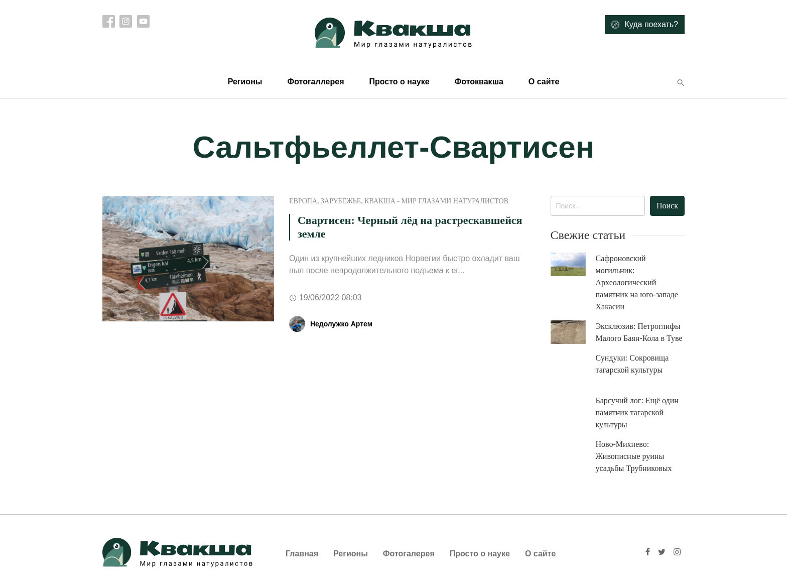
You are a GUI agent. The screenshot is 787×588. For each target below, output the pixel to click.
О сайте (544, 81)
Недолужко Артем (341, 324)
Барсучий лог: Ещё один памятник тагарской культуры (637, 412)
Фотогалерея (409, 553)
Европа (303, 201)
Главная (302, 553)
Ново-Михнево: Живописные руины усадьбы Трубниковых (634, 456)
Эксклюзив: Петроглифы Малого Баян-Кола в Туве (639, 332)
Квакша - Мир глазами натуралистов (436, 201)
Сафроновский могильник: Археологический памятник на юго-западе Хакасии (637, 282)
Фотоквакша (479, 81)
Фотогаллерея (315, 81)
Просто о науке (399, 81)
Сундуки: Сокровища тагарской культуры (632, 364)
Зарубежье (341, 201)
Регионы (245, 81)
